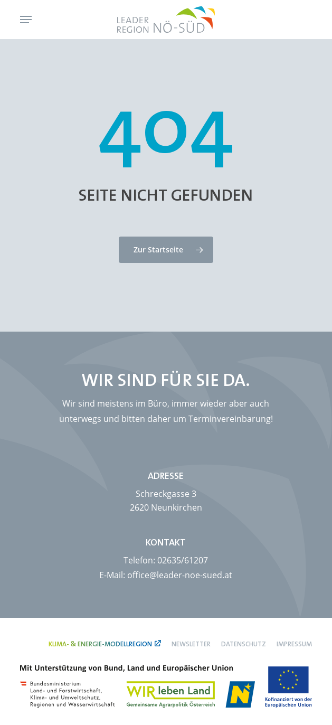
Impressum (294, 643)
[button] (26, 19)
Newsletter (191, 643)
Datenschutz (243, 643)
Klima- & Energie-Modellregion (100, 643)
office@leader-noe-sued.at (179, 575)
